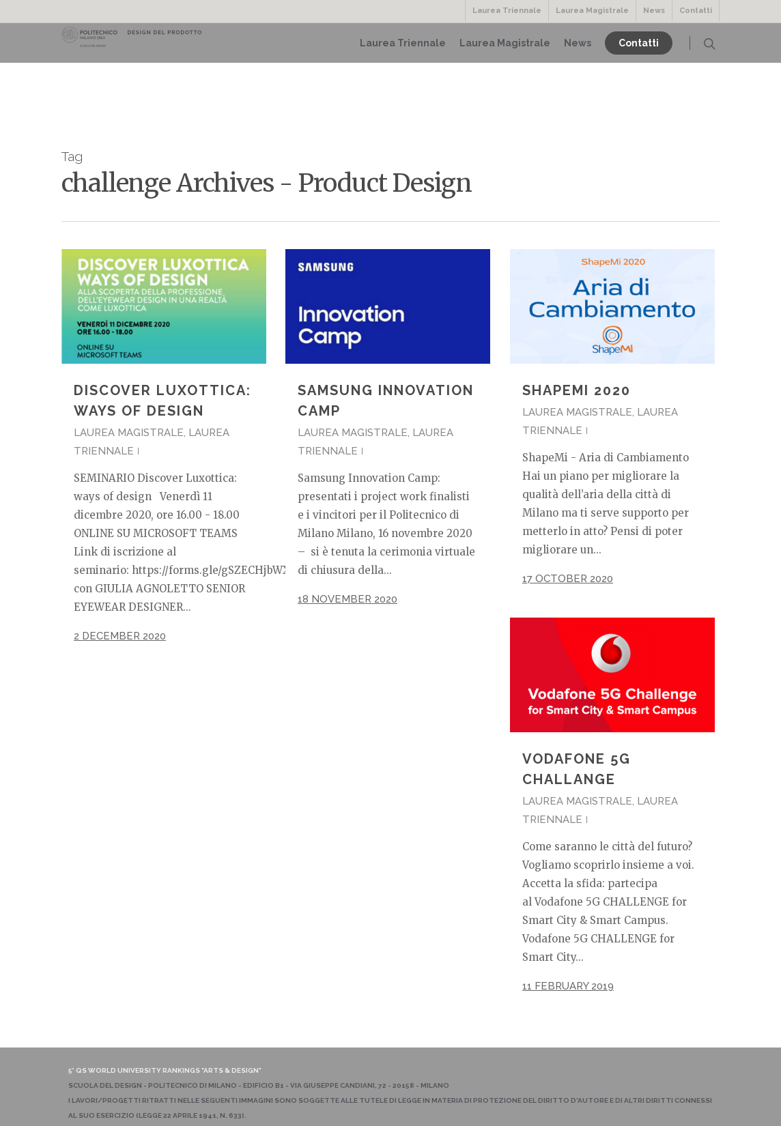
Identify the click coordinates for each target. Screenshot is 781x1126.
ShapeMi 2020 (576, 390)
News (654, 10)
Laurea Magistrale (592, 10)
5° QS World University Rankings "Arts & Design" (164, 1070)
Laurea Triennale (506, 10)
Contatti (695, 10)
